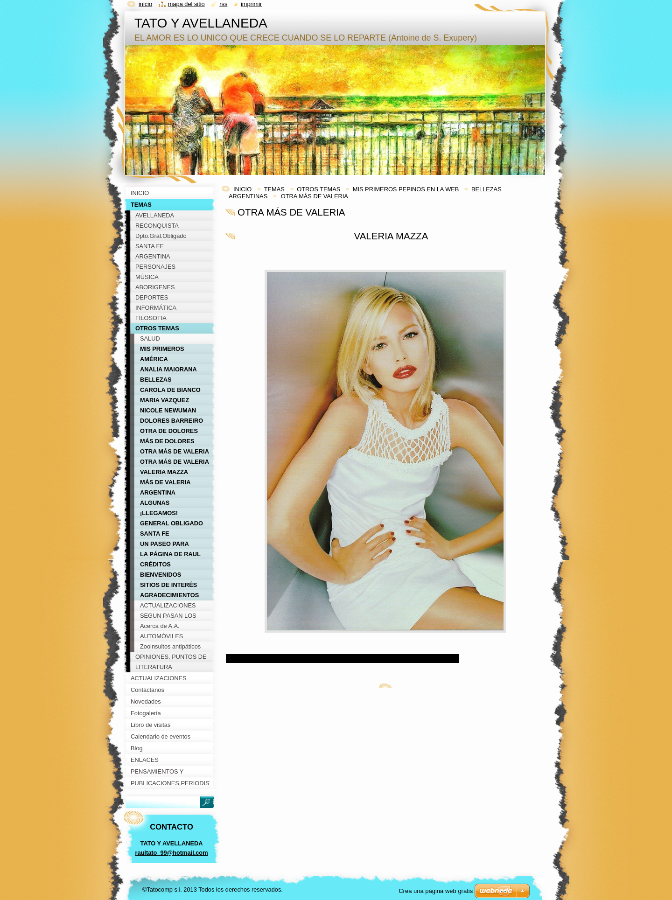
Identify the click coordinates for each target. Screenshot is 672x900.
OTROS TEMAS (318, 189)
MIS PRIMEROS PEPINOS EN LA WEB (406, 189)
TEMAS (274, 189)
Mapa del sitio (186, 3)
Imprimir (251, 3)
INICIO (242, 189)
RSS (223, 3)
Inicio (145, 3)
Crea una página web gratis (436, 890)
